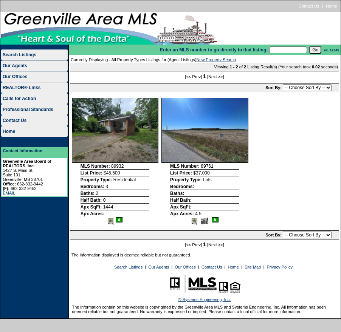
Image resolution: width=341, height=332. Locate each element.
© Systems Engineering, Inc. (204, 299)
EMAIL (9, 193)
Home (331, 6)
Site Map (253, 267)
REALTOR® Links (21, 87)
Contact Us (309, 6)
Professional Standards (28, 109)
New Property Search (216, 59)
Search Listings (19, 54)
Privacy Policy (279, 267)
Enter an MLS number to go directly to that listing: (214, 50)
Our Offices (15, 76)
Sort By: (274, 87)
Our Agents (15, 65)
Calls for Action (19, 98)
